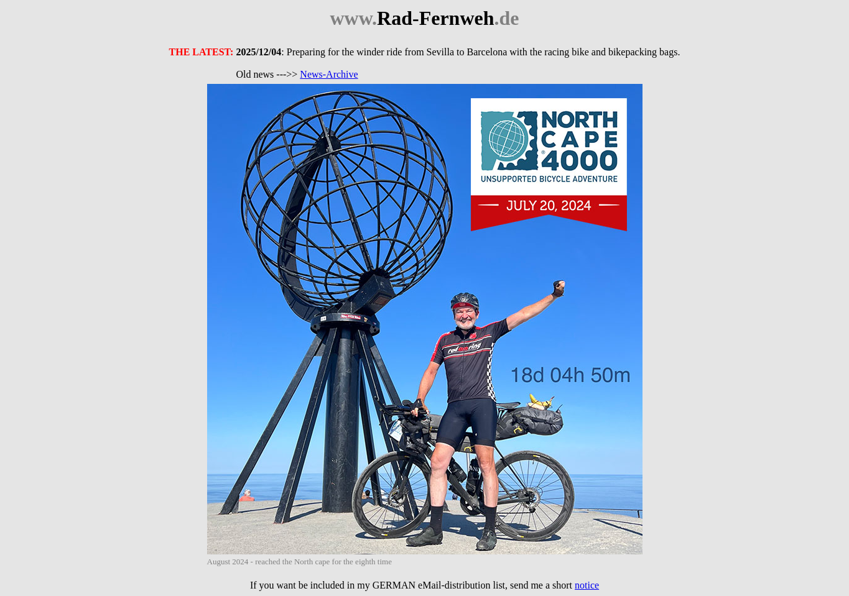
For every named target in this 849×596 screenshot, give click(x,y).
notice (587, 585)
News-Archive (329, 74)
